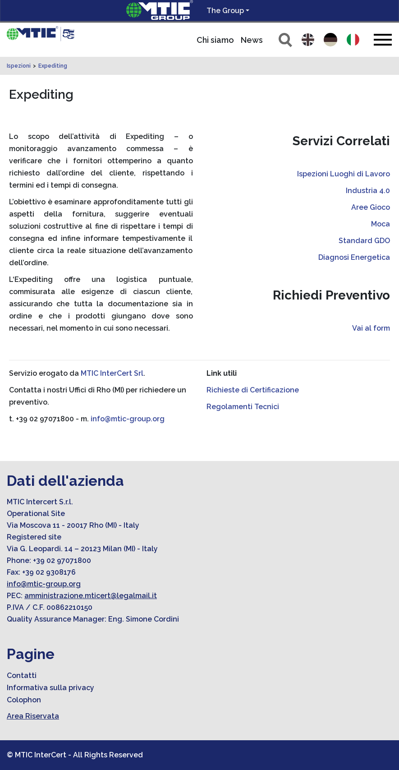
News (252, 40)
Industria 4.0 (368, 190)
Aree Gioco (370, 207)
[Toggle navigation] (382, 39)
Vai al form (371, 328)
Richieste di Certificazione (252, 390)
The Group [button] (225, 10)
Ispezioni (19, 66)
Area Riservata (33, 716)
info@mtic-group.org (128, 419)
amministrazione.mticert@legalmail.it (90, 595)
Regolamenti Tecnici (242, 406)
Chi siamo (215, 40)
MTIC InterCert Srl (112, 373)
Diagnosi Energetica (354, 257)
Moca (380, 224)
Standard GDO (364, 240)
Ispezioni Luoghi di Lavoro (343, 174)
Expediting (52, 66)
